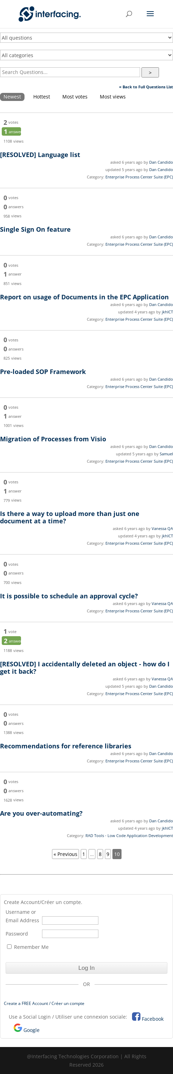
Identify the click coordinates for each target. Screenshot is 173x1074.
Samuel (166, 453)
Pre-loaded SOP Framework (43, 371)
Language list (40, 154)
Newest (12, 96)
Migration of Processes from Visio (53, 439)
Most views (113, 96)
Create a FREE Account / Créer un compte (44, 1003)
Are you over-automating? (41, 813)
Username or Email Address (22, 916)
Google (31, 1030)
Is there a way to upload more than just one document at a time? (69, 517)
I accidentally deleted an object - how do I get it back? (84, 667)
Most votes (75, 96)
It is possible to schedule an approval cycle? (69, 596)
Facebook (153, 1018)
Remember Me (28, 947)
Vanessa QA (162, 528)
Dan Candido (161, 162)
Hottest (41, 96)
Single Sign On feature (35, 229)
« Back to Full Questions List (146, 86)
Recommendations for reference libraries (65, 746)
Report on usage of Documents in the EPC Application (84, 297)
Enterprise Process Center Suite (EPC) (139, 176)
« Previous (65, 854)
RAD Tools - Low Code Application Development (129, 835)
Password (17, 933)
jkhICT (167, 311)
